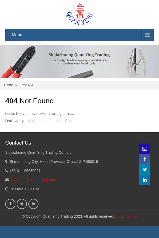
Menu (17, 35)
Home (8, 85)
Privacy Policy (125, 216)
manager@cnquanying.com (33, 180)
